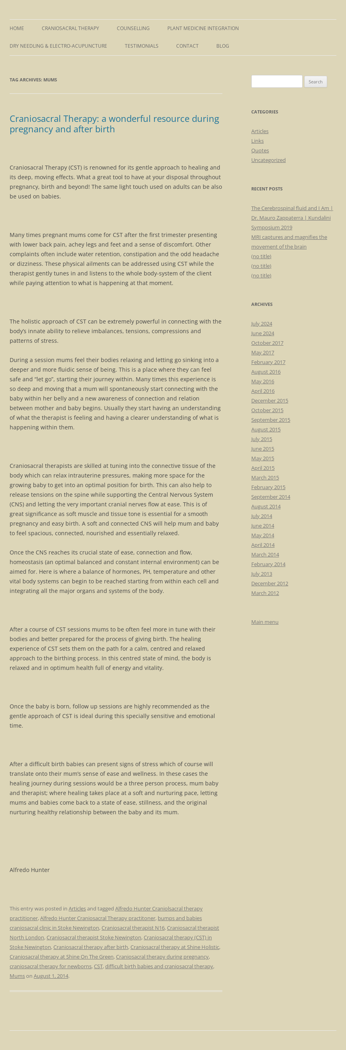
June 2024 (262, 333)
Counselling (133, 28)
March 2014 (265, 554)
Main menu (265, 621)
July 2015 (261, 439)
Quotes (260, 150)
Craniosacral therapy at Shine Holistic (174, 947)
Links (257, 140)
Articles (77, 908)
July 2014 (261, 516)
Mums (17, 975)
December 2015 (269, 400)
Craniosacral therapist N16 (133, 927)
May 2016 (262, 381)
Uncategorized (268, 160)
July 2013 (261, 573)
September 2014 (270, 496)
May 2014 (262, 535)
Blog (222, 45)
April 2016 (263, 391)
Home (17, 28)
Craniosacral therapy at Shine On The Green (62, 956)
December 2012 (269, 583)
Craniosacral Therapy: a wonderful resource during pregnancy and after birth (114, 123)
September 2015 (270, 419)
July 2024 (261, 323)
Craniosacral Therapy (70, 28)
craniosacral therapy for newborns (51, 966)
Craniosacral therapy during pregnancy (162, 956)
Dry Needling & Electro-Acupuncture (58, 45)
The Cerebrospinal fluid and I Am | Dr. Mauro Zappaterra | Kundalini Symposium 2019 (292, 217)
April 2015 (263, 467)
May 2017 (262, 352)
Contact (187, 45)
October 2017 (267, 342)
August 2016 (266, 371)
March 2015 (265, 477)
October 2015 (267, 410)
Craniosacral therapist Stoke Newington (94, 937)
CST (98, 966)
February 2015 (268, 487)
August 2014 (266, 506)
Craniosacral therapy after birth (90, 947)
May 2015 (262, 458)
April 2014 (263, 544)
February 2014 (268, 564)
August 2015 (266, 429)
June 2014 (262, 525)
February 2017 (268, 362)
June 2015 (262, 448)
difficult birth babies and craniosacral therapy (159, 966)
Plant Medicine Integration (203, 28)
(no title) (261, 256)
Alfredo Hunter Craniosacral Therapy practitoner (97, 918)
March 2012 (265, 593)
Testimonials (142, 45)
